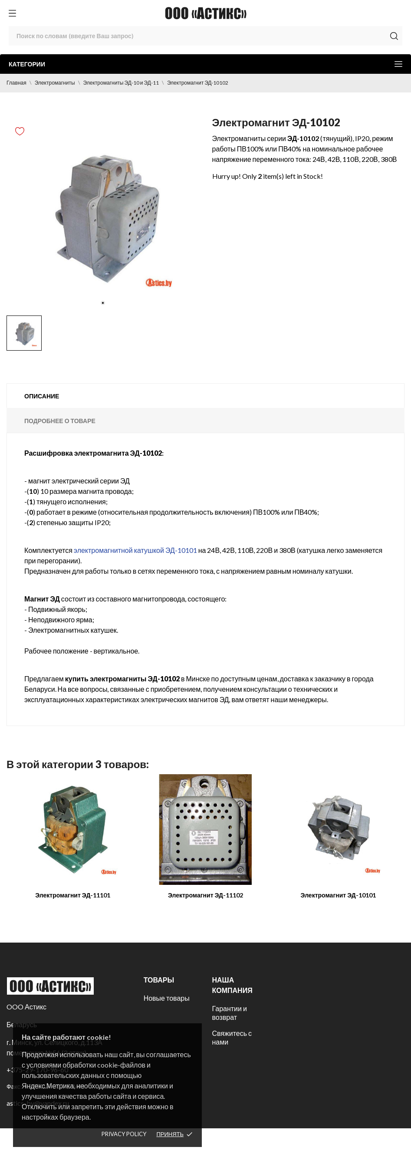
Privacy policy (124, 1133)
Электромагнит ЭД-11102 (205, 895)
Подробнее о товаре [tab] (59, 420)
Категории (205, 64)
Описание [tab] (41, 396)
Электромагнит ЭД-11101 (72, 895)
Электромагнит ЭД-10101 (338, 895)
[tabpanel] (103, 214)
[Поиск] (205, 36)
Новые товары (167, 998)
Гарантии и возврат (229, 1012)
